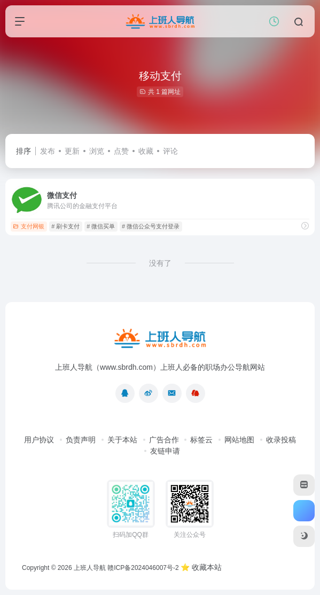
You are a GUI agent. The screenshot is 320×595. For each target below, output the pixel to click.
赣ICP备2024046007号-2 (142, 568)
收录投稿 (281, 439)
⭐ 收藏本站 (201, 567)
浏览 (96, 151)
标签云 (201, 439)
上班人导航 (90, 568)
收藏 (145, 151)
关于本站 (122, 439)
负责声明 (81, 439)
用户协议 (39, 439)
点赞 (121, 151)
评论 (170, 151)
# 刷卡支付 (65, 226)
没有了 (160, 263)
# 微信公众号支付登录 (150, 226)
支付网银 (28, 226)
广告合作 (164, 439)
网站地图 (239, 439)
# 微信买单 (101, 226)
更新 (72, 151)
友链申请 (165, 451)
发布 (47, 151)
